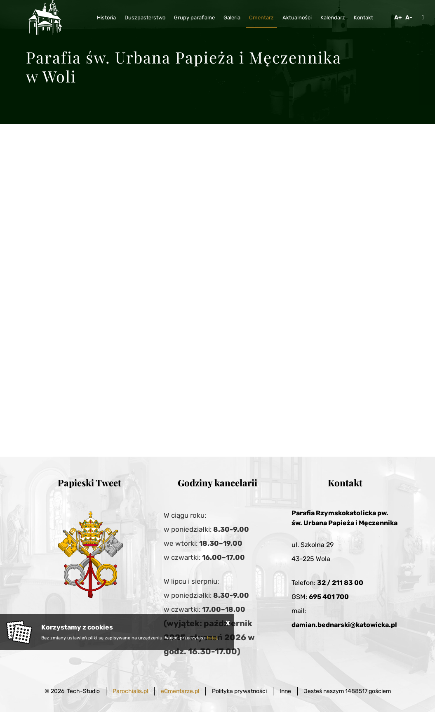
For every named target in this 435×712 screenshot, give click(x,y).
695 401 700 (329, 597)
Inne (285, 691)
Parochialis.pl (130, 691)
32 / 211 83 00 (340, 583)
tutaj (212, 638)
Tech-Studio (83, 691)
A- (408, 17)
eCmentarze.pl (180, 691)
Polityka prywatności (239, 691)
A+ (398, 17)
